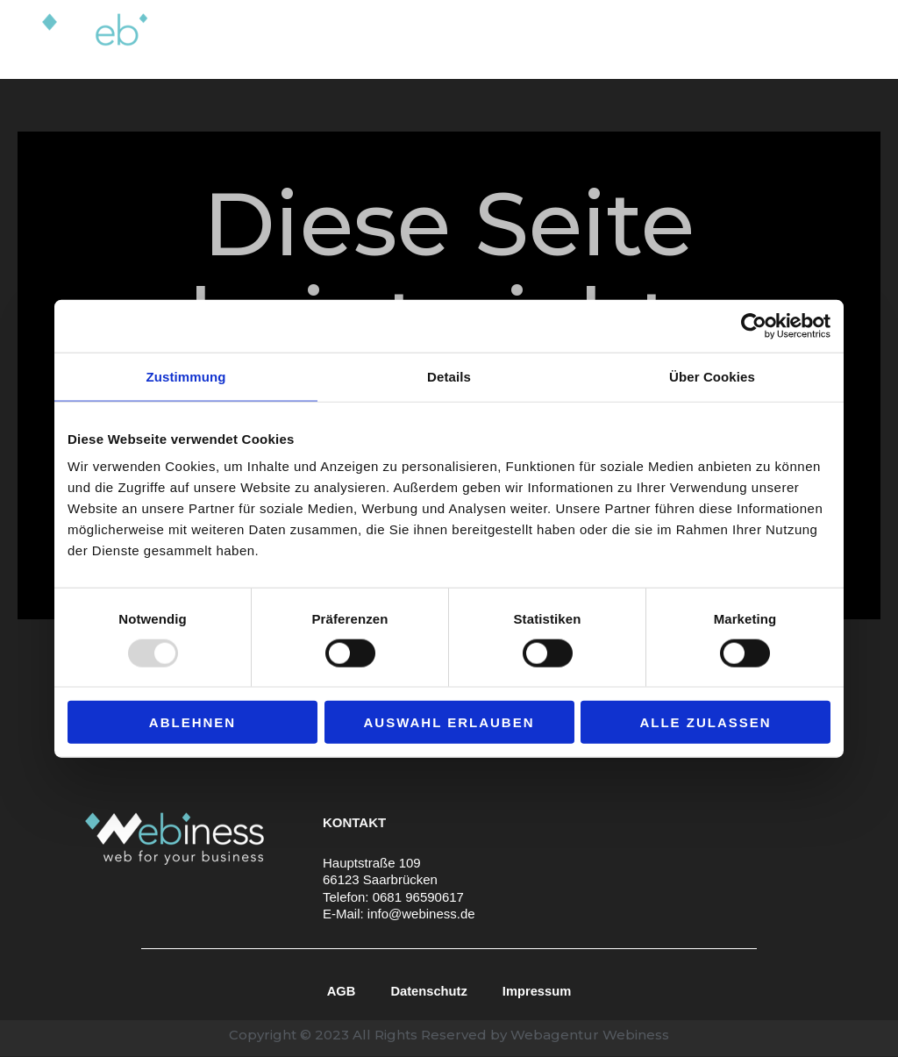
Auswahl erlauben (448, 722)
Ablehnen (192, 722)
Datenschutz (428, 990)
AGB (339, 990)
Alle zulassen (705, 722)
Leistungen (491, 39)
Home (396, 39)
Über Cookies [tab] (712, 375)
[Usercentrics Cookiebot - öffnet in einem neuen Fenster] (753, 325)
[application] (530, 39)
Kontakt (827, 39)
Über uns (597, 39)
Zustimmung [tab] (186, 375)
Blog (756, 39)
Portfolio (684, 39)
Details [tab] (449, 375)
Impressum (537, 990)
